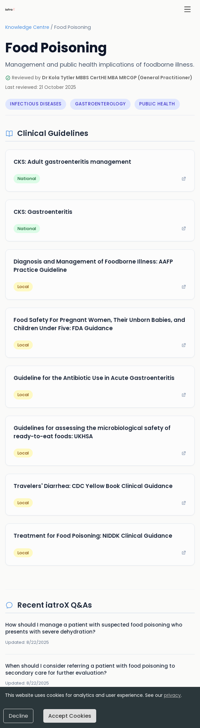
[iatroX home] (10, 9)
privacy (172, 695)
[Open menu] (187, 9)
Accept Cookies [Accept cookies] (69, 716)
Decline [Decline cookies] (18, 716)
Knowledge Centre (27, 27)
